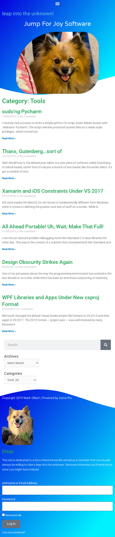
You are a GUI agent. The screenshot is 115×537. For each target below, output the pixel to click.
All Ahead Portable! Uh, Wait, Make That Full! (53, 227)
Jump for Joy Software (57, 24)
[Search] (106, 345)
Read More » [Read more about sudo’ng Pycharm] (9, 138)
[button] (57, 3)
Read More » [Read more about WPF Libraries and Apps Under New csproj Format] (9, 331)
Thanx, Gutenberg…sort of (32, 151)
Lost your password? (13, 532)
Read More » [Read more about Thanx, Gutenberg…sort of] (9, 178)
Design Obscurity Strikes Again (37, 262)
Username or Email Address (19, 483)
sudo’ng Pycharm (22, 111)
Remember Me (11, 515)
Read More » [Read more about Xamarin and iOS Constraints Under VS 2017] (9, 213)
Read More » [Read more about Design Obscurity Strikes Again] (9, 284)
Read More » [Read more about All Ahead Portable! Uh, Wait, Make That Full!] (9, 249)
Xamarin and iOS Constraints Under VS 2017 (52, 191)
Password (8, 499)
